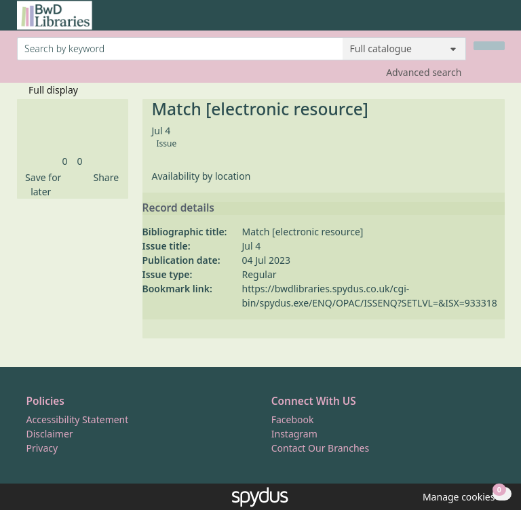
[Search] (489, 45)
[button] (41, 184)
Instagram (294, 433)
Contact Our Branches (320, 448)
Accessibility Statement (77, 419)
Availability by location (201, 176)
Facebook (292, 419)
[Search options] (404, 48)
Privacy (42, 448)
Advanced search (423, 72)
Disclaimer (49, 433)
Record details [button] (178, 208)
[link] (64, 161)
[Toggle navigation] (497, 20)
